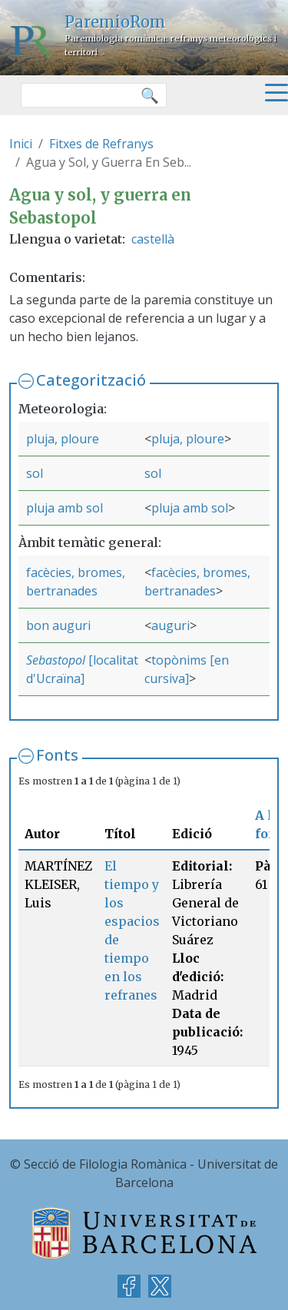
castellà (152, 238)
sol (34, 473)
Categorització (91, 380)
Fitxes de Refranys (101, 143)
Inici (20, 143)
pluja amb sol (64, 507)
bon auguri (58, 625)
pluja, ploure (62, 438)
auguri (170, 625)
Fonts (57, 755)
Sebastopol (55, 660)
